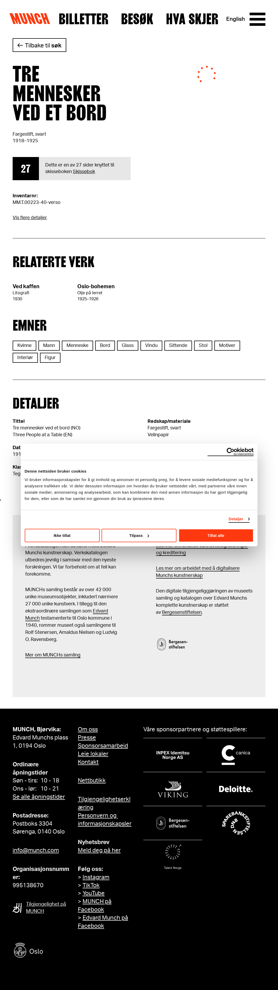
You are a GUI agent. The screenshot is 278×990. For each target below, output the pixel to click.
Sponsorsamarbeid (103, 746)
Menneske (77, 345)
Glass (128, 345)
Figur (50, 357)
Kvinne (24, 345)
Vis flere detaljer (30, 217)
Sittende (178, 345)
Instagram (96, 877)
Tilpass (139, 535)
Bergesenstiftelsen (182, 612)
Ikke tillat (62, 535)
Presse (87, 738)
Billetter (83, 19)
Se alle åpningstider (39, 797)
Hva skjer (192, 19)
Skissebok (84, 171)
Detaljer (236, 519)
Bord (105, 345)
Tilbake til (43, 45)
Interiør (25, 357)
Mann (49, 345)
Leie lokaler (93, 754)
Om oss (88, 729)
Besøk (137, 19)
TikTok (91, 885)
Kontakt (88, 762)
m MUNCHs (50, 655)
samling (71, 655)
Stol (203, 345)
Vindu (151, 345)
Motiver (227, 345)
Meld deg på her (99, 850)
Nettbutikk (92, 780)
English (235, 19)
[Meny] (257, 19)
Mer (29, 655)
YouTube (94, 893)
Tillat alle (216, 535)
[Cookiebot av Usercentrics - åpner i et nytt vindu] (231, 452)
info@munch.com (36, 850)
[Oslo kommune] (52, 951)
